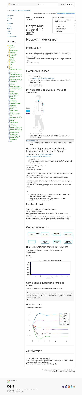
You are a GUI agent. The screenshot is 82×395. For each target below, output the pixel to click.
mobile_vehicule (14, 93)
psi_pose (12, 112)
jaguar (12, 48)
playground (12, 52)
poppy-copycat (14, 54)
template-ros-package (15, 136)
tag (11, 64)
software (13, 62)
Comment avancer (61, 28)
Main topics (10, 15)
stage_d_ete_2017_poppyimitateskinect (21, 10)
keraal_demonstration (15, 86)
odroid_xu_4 (13, 96)
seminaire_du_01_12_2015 (16, 117)
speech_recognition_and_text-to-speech (19, 127)
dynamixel (12, 84)
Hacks (8, 31)
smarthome (13, 60)
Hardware (9, 23)
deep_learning (13, 81)
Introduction (59, 24)
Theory (9, 33)
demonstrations (13, 83)
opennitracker (13, 101)
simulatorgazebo (14, 122)
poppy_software (14, 110)
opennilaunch (13, 100)
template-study (13, 139)
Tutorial (9, 26)
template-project (14, 134)
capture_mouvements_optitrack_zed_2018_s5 (21, 74)
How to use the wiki (12, 36)
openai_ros (12, 98)
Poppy (36, 13)
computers (12, 77)
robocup (12, 57)
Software (9, 28)
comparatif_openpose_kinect (17, 76)
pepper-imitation (14, 50)
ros (11, 115)
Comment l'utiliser (60, 26)
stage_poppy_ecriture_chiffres (17, 130)
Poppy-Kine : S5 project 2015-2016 (43, 78)
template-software (14, 137)
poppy (11, 108)
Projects (9, 18)
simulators (12, 124)
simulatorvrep (13, 125)
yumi (11, 141)
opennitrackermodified (15, 103)
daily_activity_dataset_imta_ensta (18, 79)
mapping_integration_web (16, 89)
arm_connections (14, 72)
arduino (12, 71)
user (12, 65)
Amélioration (59, 31)
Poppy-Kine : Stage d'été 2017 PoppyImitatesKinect (63, 20)
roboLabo (11, 45)
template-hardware (14, 132)
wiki (11, 67)
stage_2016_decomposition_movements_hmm (21, 129)
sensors (12, 59)
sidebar (12, 120)
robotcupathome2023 (15, 113)
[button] (62, 4)
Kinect (54, 13)
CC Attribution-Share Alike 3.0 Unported (15, 391)
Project (41, 13)
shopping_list (13, 118)
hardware (13, 47)
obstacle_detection (14, 95)
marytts (12, 91)
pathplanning (13, 105)
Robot (8, 21)
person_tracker (13, 106)
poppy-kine (48, 13)
